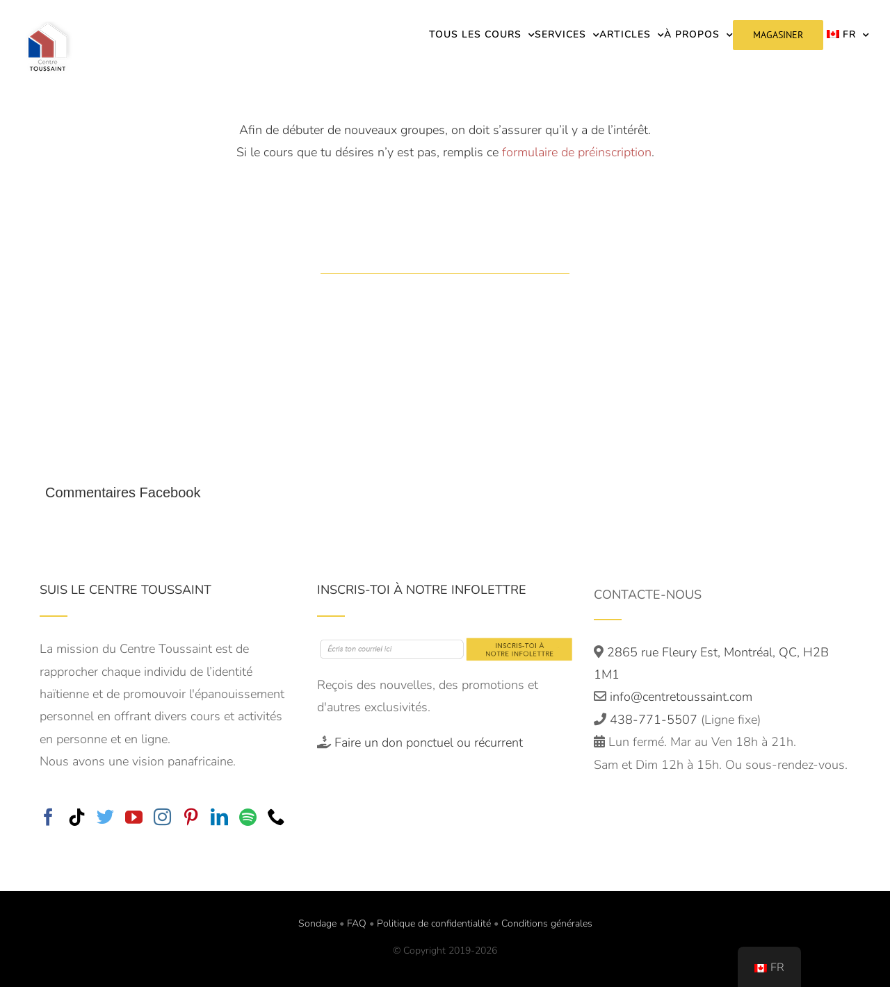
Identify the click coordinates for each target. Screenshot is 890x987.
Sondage (317, 923)
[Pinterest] (191, 816)
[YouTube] (134, 816)
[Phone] (276, 816)
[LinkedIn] (219, 816)
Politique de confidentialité (434, 923)
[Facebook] (48, 816)
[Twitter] (105, 816)
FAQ (356, 923)
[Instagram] (162, 816)
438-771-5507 (655, 719)
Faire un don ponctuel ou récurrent (428, 742)
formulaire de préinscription (577, 152)
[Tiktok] (77, 816)
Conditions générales (546, 923)
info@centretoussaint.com (681, 696)
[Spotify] (248, 816)
